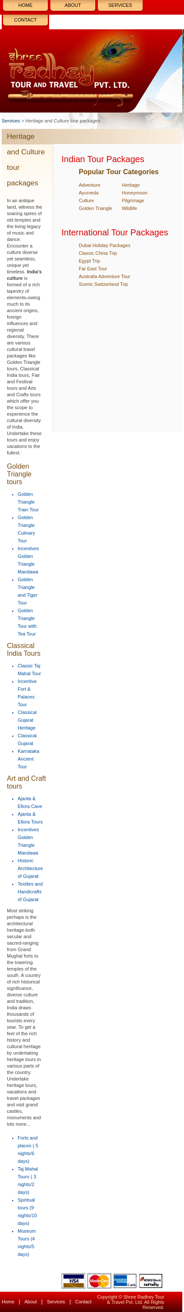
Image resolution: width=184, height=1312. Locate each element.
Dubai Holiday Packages (105, 245)
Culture (86, 200)
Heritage (131, 185)
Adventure (89, 185)
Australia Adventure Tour (105, 276)
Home (26, 5)
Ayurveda (89, 192)
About (73, 5)
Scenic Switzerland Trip (103, 284)
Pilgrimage (133, 200)
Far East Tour (93, 268)
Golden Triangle (95, 208)
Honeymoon (134, 192)
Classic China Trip (98, 253)
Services (120, 5)
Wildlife (129, 208)
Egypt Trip (89, 260)
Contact (25, 19)
